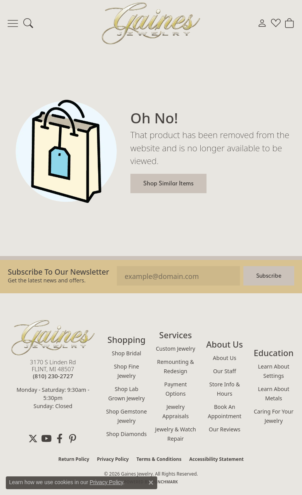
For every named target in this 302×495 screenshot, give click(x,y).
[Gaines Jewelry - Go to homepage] (53, 337)
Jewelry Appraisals (175, 411)
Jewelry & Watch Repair (175, 434)
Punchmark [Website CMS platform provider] (165, 482)
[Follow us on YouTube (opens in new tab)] (46, 438)
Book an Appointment (224, 411)
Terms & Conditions (159, 459)
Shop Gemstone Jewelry (126, 416)
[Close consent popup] (151, 482)
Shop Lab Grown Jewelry (126, 393)
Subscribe (268, 275)
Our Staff (224, 371)
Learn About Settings (273, 371)
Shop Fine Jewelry (126, 371)
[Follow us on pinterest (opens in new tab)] (72, 438)
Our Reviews (224, 429)
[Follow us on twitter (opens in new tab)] (33, 438)
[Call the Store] (53, 376)
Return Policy (73, 459)
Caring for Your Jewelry (273, 416)
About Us (224, 358)
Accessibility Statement (216, 459)
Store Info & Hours (224, 389)
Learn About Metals (273, 393)
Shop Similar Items (168, 183)
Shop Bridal (126, 353)
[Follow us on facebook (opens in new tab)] (59, 438)
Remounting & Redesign (175, 366)
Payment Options (175, 389)
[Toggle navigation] (13, 23)
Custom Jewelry (175, 348)
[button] (28, 23)
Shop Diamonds (126, 434)
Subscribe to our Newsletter (58, 271)
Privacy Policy (113, 459)
